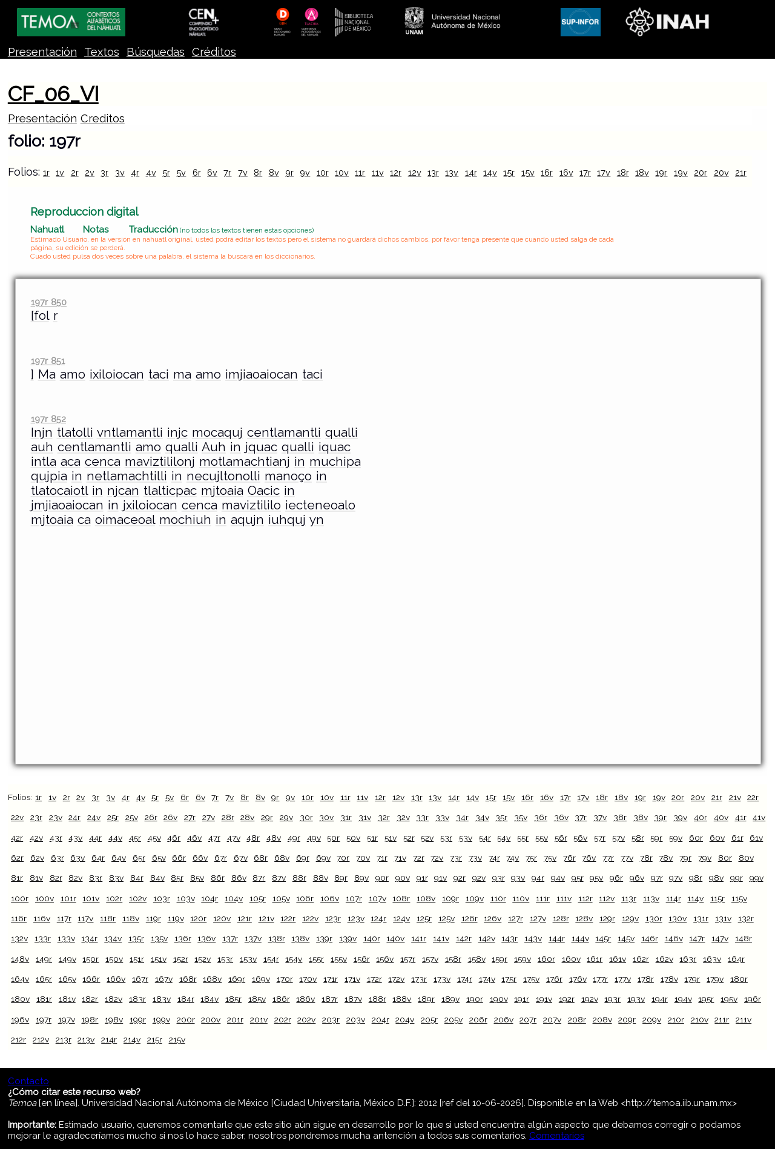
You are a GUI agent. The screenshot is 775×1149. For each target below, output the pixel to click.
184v (209, 999)
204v (404, 1019)
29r (267, 817)
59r (656, 838)
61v (756, 838)
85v (197, 877)
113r (628, 898)
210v (699, 1019)
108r (401, 898)
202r (282, 1019)
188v (401, 999)
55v (541, 838)
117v (85, 918)
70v (363, 858)
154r (271, 959)
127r (515, 918)
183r (137, 999)
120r (198, 918)
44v (115, 838)
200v (210, 1019)
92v (479, 877)
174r (464, 979)
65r (139, 858)
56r (561, 838)
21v (735, 797)
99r (736, 877)
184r (185, 999)
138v (300, 938)
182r (90, 999)
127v (538, 918)
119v (176, 918)
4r (135, 172)
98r (695, 877)
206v (503, 1019)
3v (120, 172)
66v (200, 858)
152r (180, 959)
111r (543, 898)
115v (739, 898)
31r (346, 817)
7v (243, 172)
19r (661, 172)
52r (409, 838)
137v (253, 938)
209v (651, 1019)
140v (395, 938)
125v (446, 918)
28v (247, 817)
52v (427, 838)
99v (756, 877)
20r (700, 172)
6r (197, 172)
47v (233, 838)
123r (333, 918)
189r (426, 999)
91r (422, 877)
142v (486, 938)
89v (361, 877)
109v (475, 898)
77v (627, 858)
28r (228, 817)
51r (372, 838)
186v (305, 999)
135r (136, 938)
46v (194, 838)
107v (377, 898)
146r (649, 938)
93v (518, 877)
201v (259, 1019)
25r (113, 817)
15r (509, 172)
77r (608, 858)
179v (715, 979)
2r (75, 172)
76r (569, 858)
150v (114, 959)
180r (739, 979)
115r (717, 898)
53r (446, 838)
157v (430, 959)
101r (68, 898)
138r (276, 938)
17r (585, 172)
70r (343, 858)
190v (499, 999)
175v (531, 979)
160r (546, 959)
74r (494, 858)
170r (285, 979)
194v (683, 999)
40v (721, 817)
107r (354, 898)
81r (17, 877)
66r (179, 858)
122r (287, 918)
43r (56, 838)
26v (170, 817)
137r (230, 938)
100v (44, 898)
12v (414, 172)
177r (600, 979)
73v (475, 858)
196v (20, 1019)
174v (487, 979)
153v (248, 959)
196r (752, 999)
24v (94, 817)
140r (371, 938)
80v (746, 858)
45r (135, 838)
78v (666, 858)
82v (75, 877)
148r (743, 938)
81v (36, 877)
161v (617, 959)
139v (348, 938)
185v (257, 999)
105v (281, 898)
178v (669, 979)
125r (424, 918)
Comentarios (556, 1135)
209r (627, 1019)
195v (729, 999)
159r (499, 959)
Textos (101, 51)
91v (440, 877)
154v (293, 959)
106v (329, 898)
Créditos (214, 51)
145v (626, 938)
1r (46, 172)
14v (490, 172)
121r (244, 918)
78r (646, 858)
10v (342, 172)
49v (314, 838)
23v (55, 817)
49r (294, 838)
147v (719, 938)
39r (660, 817)
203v (355, 1019)
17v (603, 172)
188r (377, 999)
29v (286, 817)
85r (177, 877)
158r (453, 959)
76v (589, 858)
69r (302, 858)
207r (527, 1019)
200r (186, 1019)
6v (212, 172)
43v (75, 838)
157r (407, 959)
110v (520, 898)
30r (306, 817)
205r (429, 1019)
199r (138, 1019)
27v (208, 817)
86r (218, 877)
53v (465, 838)
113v (651, 898)
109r (450, 898)
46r (173, 838)
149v (67, 959)
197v (66, 1019)
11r (360, 172)
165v (67, 979)
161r (594, 959)
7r (227, 172)
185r (233, 999)
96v (637, 877)
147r (697, 938)
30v (326, 817)
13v (451, 172)
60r (696, 838)
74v (512, 858)
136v (206, 938)
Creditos (103, 118)
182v (113, 999)
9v (305, 172)
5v (181, 172)
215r (154, 1039)
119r (153, 918)
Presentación (42, 51)
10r (323, 172)
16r (547, 172)
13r (433, 172)
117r (64, 918)
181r (44, 999)
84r (136, 877)
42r (17, 838)
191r (521, 999)
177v (623, 979)
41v (759, 817)
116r (19, 918)
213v (86, 1039)
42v (36, 838)
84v (157, 877)
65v (159, 858)
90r (382, 877)
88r (299, 877)
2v (89, 172)
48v (273, 838)
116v (41, 918)
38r (620, 817)
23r (36, 817)
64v (118, 858)
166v (116, 979)
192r (567, 999)
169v (261, 979)
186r (281, 999)
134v (113, 938)
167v (164, 979)
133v (66, 938)
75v (550, 858)
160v (571, 959)
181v (67, 999)
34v (482, 817)
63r (57, 858)
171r (330, 979)
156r (362, 959)
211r (721, 1019)
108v (426, 898)
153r (225, 959)
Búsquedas (156, 51)
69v (323, 858)
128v (584, 918)
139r (324, 938)
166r (91, 979)
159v (522, 959)
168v (212, 979)
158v (477, 959)
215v (177, 1039)
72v (436, 858)
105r (257, 898)
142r (464, 938)
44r (95, 838)
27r (190, 817)
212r (18, 1039)
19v (681, 172)
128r (561, 918)
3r (104, 172)
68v (281, 858)
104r (209, 898)
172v (396, 979)
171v (352, 979)
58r (638, 838)
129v (630, 918)
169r (236, 979)
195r (706, 999)
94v (558, 877)
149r (44, 959)
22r (753, 797)
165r (44, 979)
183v (162, 999)
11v (378, 172)
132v (19, 938)
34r (462, 817)
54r (485, 838)
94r (538, 877)
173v (442, 979)
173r (419, 979)
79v (704, 858)
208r (577, 1019)
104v (234, 898)
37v (600, 817)
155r (316, 959)
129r (607, 918)
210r (676, 1019)
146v (674, 938)
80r (725, 858)
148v (20, 959)
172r (374, 979)
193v (636, 999)
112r (585, 898)
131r (700, 918)
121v (266, 918)
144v (580, 938)
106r (305, 898)
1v (60, 172)
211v (743, 1019)
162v (664, 959)
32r (384, 817)
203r (331, 1019)
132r (746, 918)
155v (339, 959)
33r (422, 817)
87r (258, 877)
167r (140, 979)
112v (607, 898)
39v (680, 817)
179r (692, 979)
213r (63, 1039)
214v (132, 1039)
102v (138, 898)
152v (202, 959)
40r (700, 817)
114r (673, 898)
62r (17, 858)
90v (402, 877)
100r (19, 898)
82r (56, 877)
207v (552, 1019)
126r (469, 918)
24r (74, 817)
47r (214, 838)
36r (540, 817)
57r (599, 838)
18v (642, 172)
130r (653, 918)
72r (418, 858)
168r (188, 979)
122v (310, 918)
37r (581, 817)
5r (166, 172)
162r (641, 959)
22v (17, 817)
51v (390, 838)
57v (618, 838)
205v (453, 1019)
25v (131, 817)
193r (612, 999)
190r (474, 999)
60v (717, 838)
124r (378, 918)
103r (161, 898)
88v (320, 877)
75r (531, 858)
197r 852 (48, 419)
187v (353, 999)
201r (235, 1019)
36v (561, 817)
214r (109, 1039)
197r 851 (48, 361)
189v (450, 999)
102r (114, 898)
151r (137, 959)
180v (20, 999)
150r (90, 959)
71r (382, 858)
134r (89, 938)
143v (533, 938)
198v (114, 1019)
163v (712, 959)
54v (503, 838)
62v (37, 858)
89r (341, 877)
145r (603, 938)
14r (471, 172)
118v (130, 918)
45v (154, 838)
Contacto (28, 1081)
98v (716, 877)
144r (557, 938)
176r (554, 979)
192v (589, 999)
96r (616, 877)
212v (41, 1039)
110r (498, 898)
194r (659, 999)
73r (456, 858)
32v (403, 817)
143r (509, 938)
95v (596, 877)
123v (356, 918)
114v (695, 898)
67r (220, 858)
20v (721, 172)
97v (675, 877)
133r (43, 938)
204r (380, 1019)
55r (523, 838)
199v (161, 1019)
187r (330, 999)
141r (418, 938)
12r (395, 172)
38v (640, 817)
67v (241, 858)
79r (685, 858)
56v (580, 838)
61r (737, 838)
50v (353, 838)
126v (492, 918)
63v (77, 858)
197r (43, 1019)
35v (520, 817)
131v (723, 918)
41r (741, 817)
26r (151, 817)
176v (578, 979)
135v (159, 938)
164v (20, 979)
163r (687, 959)
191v (544, 999)
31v (364, 817)
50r (333, 838)
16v (566, 172)
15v (528, 172)
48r (253, 838)
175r (508, 979)
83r (95, 877)
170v (308, 979)
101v (90, 898)
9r (289, 172)
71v (400, 858)
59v (675, 838)
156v (385, 959)
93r (498, 877)
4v (151, 172)
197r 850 (49, 302)
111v (564, 898)
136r (182, 938)
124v (401, 918)
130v (677, 918)
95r (578, 877)
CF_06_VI (53, 94)
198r (89, 1019)
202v (306, 1019)
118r (108, 918)
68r (261, 858)
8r (258, 172)
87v (279, 877)
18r (623, 172)
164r (736, 959)
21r (741, 172)
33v (442, 817)
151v (159, 959)
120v (222, 918)
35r (501, 817)
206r (478, 1019)
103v (186, 898)
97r (657, 877)
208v (602, 1019)
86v (238, 877)
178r (646, 979)
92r (459, 877)
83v (116, 877)
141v (441, 938)
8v (274, 172)
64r (98, 858)
